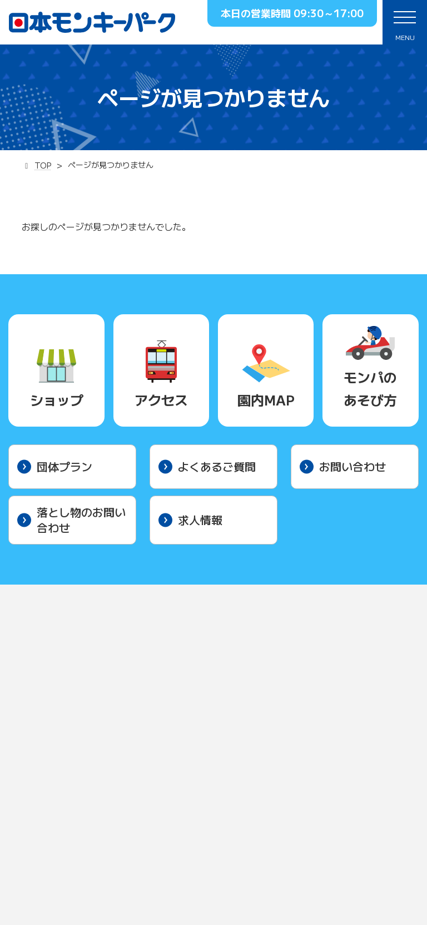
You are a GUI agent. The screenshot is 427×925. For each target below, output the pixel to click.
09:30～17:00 (329, 13)
